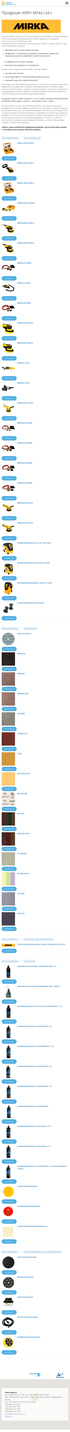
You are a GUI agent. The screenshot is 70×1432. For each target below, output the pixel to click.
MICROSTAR (22, 793)
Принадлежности (25, 1297)
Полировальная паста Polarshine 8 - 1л (34, 1146)
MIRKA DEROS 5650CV (26, 203)
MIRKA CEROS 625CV (25, 163)
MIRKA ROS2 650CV (25, 523)
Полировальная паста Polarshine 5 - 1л (34, 1126)
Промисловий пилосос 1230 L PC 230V (33, 563)
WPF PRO (21, 913)
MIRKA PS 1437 (23, 363)
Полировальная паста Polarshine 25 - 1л (34, 1086)
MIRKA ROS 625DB (24, 463)
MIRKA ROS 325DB (24, 423)
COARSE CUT (22, 733)
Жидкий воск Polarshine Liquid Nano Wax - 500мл (38, 986)
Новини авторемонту (38, 939)
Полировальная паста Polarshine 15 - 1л (34, 1066)
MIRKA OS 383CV (24, 283)
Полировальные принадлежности (32, 1226)
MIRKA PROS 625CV (25, 323)
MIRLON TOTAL (23, 833)
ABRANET (21, 673)
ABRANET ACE (22, 693)
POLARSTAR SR (23, 873)
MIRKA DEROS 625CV (25, 223)
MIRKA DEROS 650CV (25, 243)
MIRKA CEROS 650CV (25, 183)
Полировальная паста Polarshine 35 (32, 1106)
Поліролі (29, 961)
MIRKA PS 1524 (23, 383)
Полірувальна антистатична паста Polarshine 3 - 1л (39, 1006)
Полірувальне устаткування (42, 1251)
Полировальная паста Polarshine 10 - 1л (34, 1026)
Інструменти (32, 137)
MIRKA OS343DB (24, 303)
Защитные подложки (26, 1257)
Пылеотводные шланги (27, 1317)
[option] (35, 1375)
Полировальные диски (27, 1186)
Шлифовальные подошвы (28, 1337)
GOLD (19, 753)
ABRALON (21, 653)
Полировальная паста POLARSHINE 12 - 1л (35, 1046)
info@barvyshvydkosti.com (15, 1414)
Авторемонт (10, 137)
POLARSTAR (22, 853)
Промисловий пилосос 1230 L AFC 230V (34, 543)
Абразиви (30, 628)
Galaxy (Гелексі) (24, 633)
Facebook (8, 1416)
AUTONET (21, 713)
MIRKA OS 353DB (24, 263)
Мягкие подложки (25, 1277)
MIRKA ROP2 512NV (25, 403)
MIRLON (20, 813)
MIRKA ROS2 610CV (25, 503)
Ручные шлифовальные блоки (30, 603)
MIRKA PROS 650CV (25, 343)
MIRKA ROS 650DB (24, 483)
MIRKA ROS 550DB (24, 443)
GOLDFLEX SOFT (23, 773)
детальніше (9, 158)
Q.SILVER (20, 893)
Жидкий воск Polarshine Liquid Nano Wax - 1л (36, 966)
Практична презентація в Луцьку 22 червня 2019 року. (41, 944)
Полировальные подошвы (28, 1206)
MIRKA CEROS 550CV (25, 143)
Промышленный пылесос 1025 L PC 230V (34, 583)
